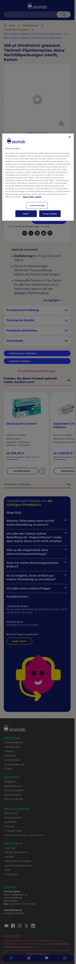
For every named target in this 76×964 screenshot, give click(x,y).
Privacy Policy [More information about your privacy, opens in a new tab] (28, 196)
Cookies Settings (37, 205)
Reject (26, 213)
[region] (38, 177)
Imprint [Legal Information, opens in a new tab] (38, 196)
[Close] (69, 137)
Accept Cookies (50, 213)
